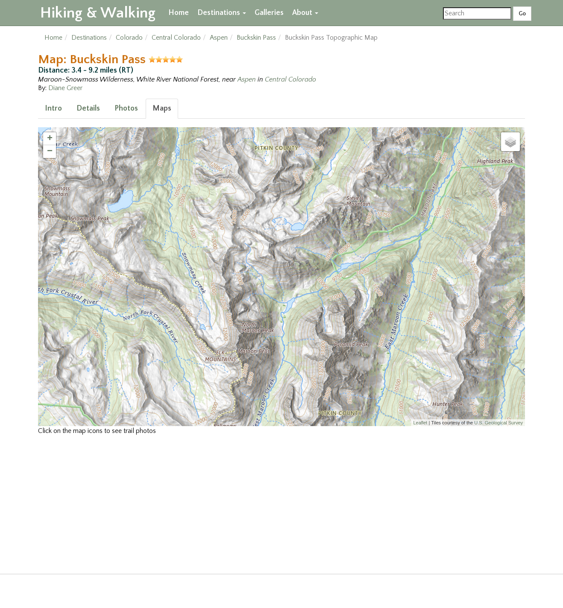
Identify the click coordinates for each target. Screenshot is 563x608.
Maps (161, 108)
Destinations (221, 13)
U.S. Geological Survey (498, 422)
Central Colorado (176, 37)
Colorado (129, 37)
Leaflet (420, 422)
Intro (53, 108)
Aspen (219, 37)
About (305, 13)
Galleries (269, 13)
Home (178, 13)
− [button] (50, 151)
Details (88, 108)
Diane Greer (65, 88)
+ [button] (50, 138)
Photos (126, 108)
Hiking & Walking (97, 12)
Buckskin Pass (256, 37)
